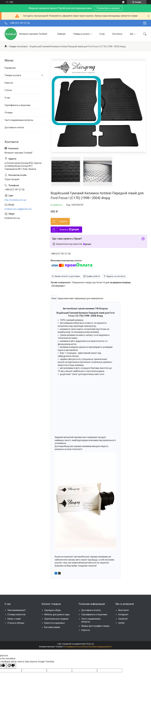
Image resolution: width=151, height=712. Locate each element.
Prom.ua (90, 644)
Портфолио (10, 68)
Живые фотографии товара (95, 626)
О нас (102, 34)
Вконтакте (123, 610)
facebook (123, 619)
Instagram (123, 614)
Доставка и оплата (14, 127)
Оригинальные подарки (56, 619)
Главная (61, 34)
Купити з (69, 229)
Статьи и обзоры (15, 623)
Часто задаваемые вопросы (19, 120)
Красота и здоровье (54, 623)
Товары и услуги (81, 34)
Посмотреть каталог (108, 8)
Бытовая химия (52, 627)
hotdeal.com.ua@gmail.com (18, 209)
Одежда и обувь (52, 610)
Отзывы (9, 112)
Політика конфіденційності (100, 647)
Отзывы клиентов (16, 614)
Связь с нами (14, 619)
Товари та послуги (18, 46)
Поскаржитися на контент (75, 647)
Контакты (117, 34)
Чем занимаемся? (16, 610)
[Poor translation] (11, 666)
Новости (9, 83)
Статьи (8, 90)
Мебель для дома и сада (57, 614)
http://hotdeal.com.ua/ (16, 200)
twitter (121, 623)
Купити (63, 221)
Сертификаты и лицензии (17, 105)
